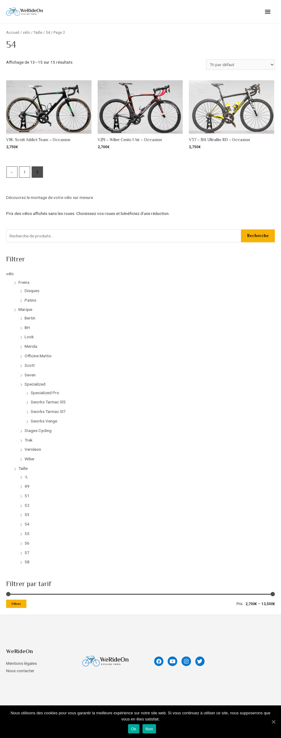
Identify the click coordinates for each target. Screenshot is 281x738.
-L (26, 476)
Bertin (30, 317)
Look (29, 336)
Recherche (258, 235)
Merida (31, 346)
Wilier (30, 458)
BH (27, 327)
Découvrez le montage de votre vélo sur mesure (50, 197)
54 (27, 524)
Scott (30, 365)
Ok (133, 729)
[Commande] (240, 64)
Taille (23, 468)
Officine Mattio (38, 355)
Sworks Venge (44, 421)
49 (27, 486)
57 (27, 552)
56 (27, 543)
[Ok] (273, 722)
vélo (10, 273)
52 (27, 505)
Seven (30, 374)
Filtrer (16, 603)
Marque (25, 309)
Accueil (12, 32)
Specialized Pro (45, 392)
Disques (32, 290)
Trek (29, 440)
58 (27, 561)
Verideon (33, 449)
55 (27, 533)
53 (27, 514)
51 (27, 495)
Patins (30, 300)
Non (149, 729)
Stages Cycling (38, 430)
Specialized (35, 384)
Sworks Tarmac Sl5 (48, 401)
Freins (23, 282)
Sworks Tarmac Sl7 (48, 411)
